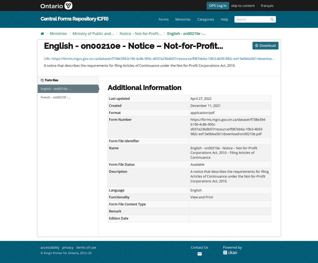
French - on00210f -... (55, 97)
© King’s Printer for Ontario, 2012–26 (66, 253)
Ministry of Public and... (93, 33)
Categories (205, 19)
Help (224, 19)
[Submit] (272, 18)
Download (265, 45)
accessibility (50, 247)
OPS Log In (217, 5)
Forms (164, 19)
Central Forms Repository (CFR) (74, 19)
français (267, 5)
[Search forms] (255, 19)
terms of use (86, 247)
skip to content (243, 5)
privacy (67, 247)
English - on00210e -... (186, 33)
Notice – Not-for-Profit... (141, 33)
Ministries (183, 19)
